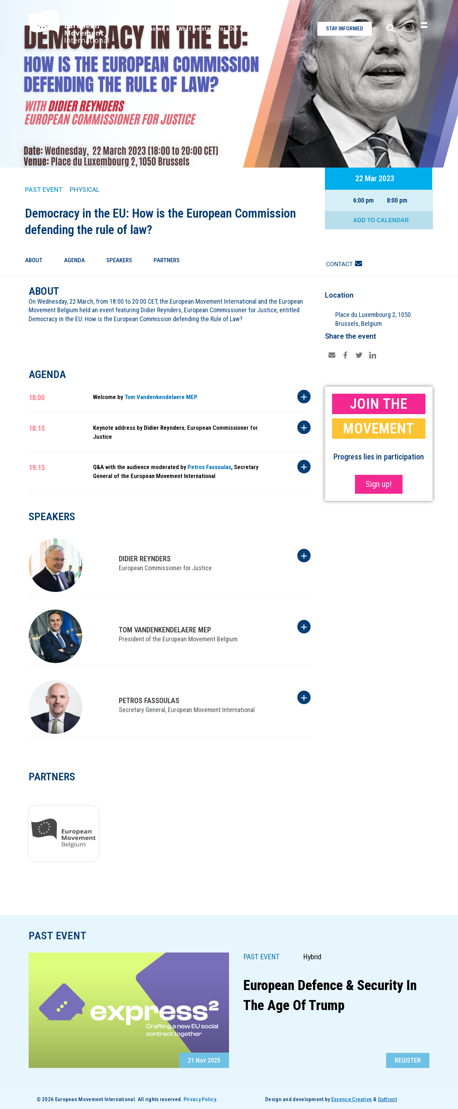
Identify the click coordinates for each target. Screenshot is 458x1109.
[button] (407, 1060)
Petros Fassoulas (209, 467)
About (34, 260)
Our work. (241, 28)
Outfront (387, 1099)
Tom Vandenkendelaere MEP (161, 397)
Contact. (267, 28)
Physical (84, 189)
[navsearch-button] (388, 29)
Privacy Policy (200, 1099)
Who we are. (160, 28)
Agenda (74, 260)
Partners (167, 260)
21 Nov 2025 (204, 1060)
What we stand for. (203, 28)
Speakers (119, 260)
